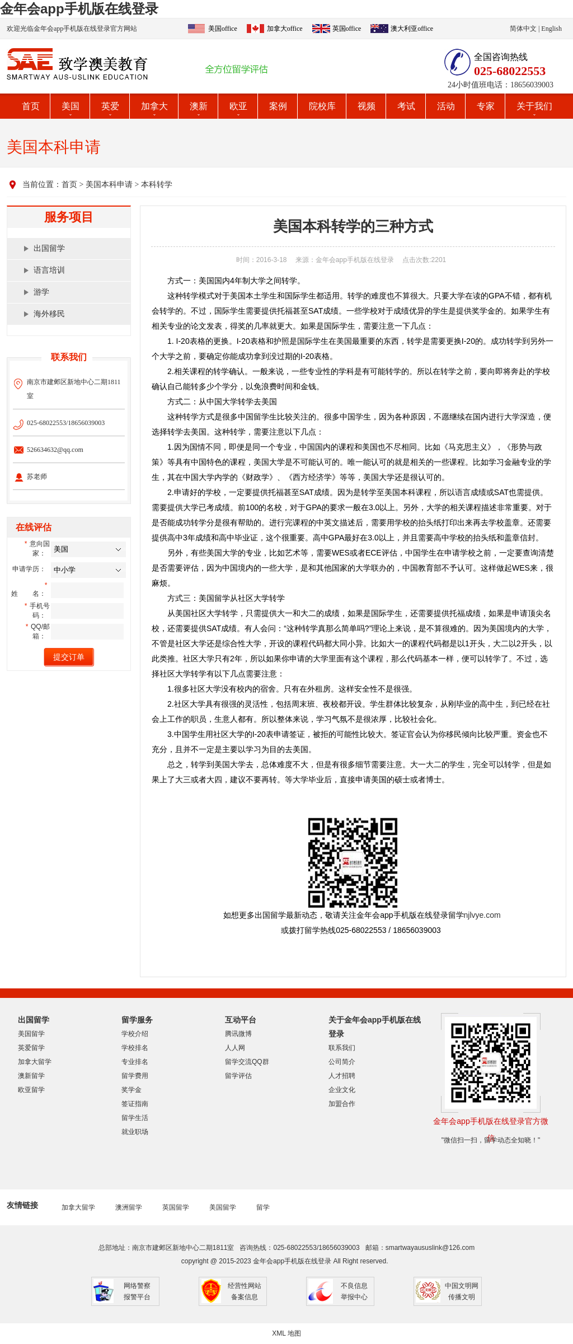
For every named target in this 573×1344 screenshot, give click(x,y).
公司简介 (341, 1062)
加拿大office (285, 28)
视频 (366, 106)
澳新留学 (31, 1076)
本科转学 (156, 184)
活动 (446, 106)
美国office (222, 28)
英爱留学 (31, 1048)
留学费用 (134, 1076)
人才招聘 (341, 1076)
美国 (70, 106)
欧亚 (238, 106)
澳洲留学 (128, 1207)
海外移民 (49, 314)
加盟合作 (341, 1104)
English (551, 28)
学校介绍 (134, 1034)
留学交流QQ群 (247, 1062)
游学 (41, 292)
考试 (406, 106)
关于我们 (534, 106)
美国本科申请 (109, 184)
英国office (346, 28)
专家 (486, 106)
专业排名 (134, 1062)
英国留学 (175, 1207)
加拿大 (154, 106)
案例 (278, 106)
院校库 (322, 106)
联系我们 (341, 1048)
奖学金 (131, 1090)
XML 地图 (286, 1333)
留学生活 (134, 1118)
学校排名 (134, 1048)
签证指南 (134, 1104)
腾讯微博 (238, 1034)
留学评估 (238, 1076)
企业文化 (341, 1090)
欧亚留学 (31, 1090)
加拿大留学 (34, 1062)
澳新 (199, 106)
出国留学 (49, 248)
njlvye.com (482, 915)
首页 (31, 106)
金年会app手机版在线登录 (79, 8)
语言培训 (49, 270)
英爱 (110, 106)
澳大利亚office (412, 28)
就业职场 (134, 1132)
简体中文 (523, 28)
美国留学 (31, 1034)
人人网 (235, 1048)
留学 (263, 1207)
